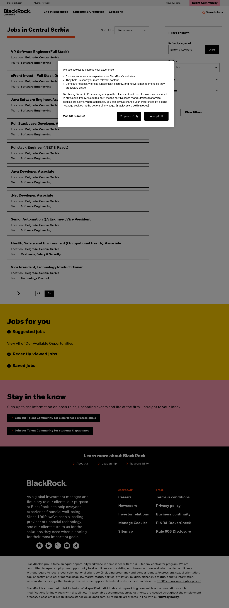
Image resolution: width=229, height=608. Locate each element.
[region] (116, 94)
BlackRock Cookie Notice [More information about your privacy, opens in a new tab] (132, 105)
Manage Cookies (74, 116)
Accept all (156, 116)
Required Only (129, 116)
